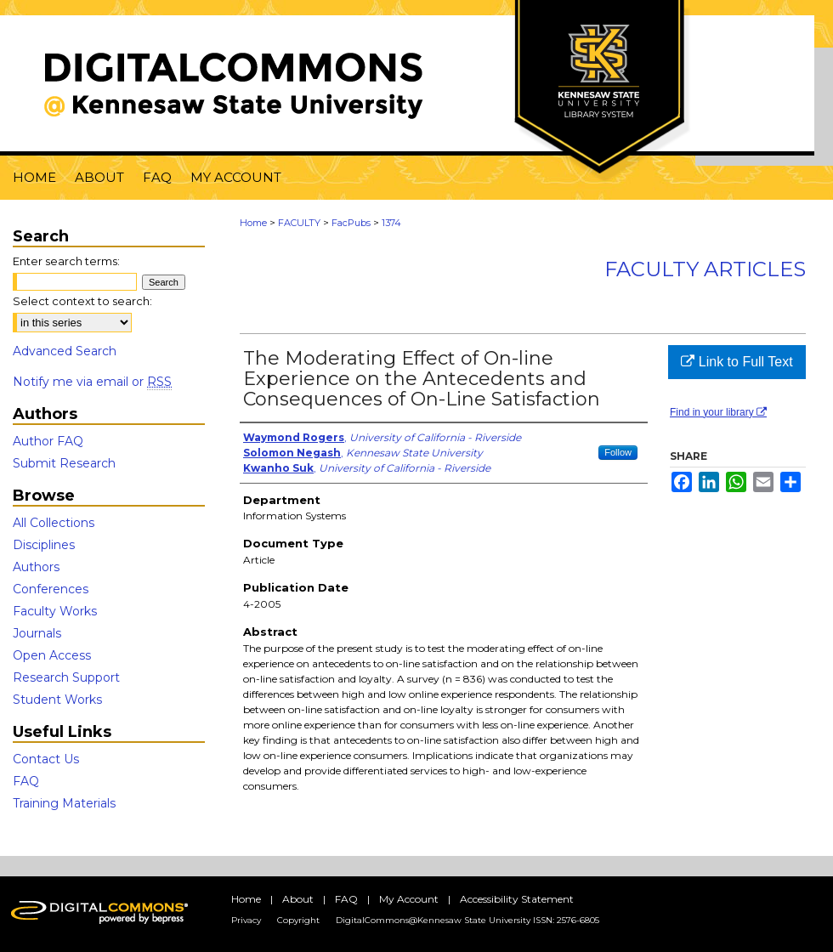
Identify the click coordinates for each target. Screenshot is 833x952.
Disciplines (44, 544)
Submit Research (64, 463)
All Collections (53, 522)
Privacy (246, 920)
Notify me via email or (92, 381)
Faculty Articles (705, 269)
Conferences (50, 589)
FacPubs (351, 223)
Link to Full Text (736, 361)
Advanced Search (64, 351)
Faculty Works (55, 611)
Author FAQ (48, 441)
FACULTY (299, 223)
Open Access (52, 655)
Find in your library (718, 412)
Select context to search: (82, 301)
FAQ (26, 781)
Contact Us (46, 759)
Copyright (298, 920)
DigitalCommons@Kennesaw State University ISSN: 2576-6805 (467, 920)
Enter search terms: (66, 261)
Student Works (57, 699)
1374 (391, 223)
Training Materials (64, 803)
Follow (618, 452)
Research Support (66, 677)
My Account (409, 898)
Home (253, 223)
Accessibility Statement (517, 898)
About (298, 898)
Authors (36, 567)
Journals (37, 633)
